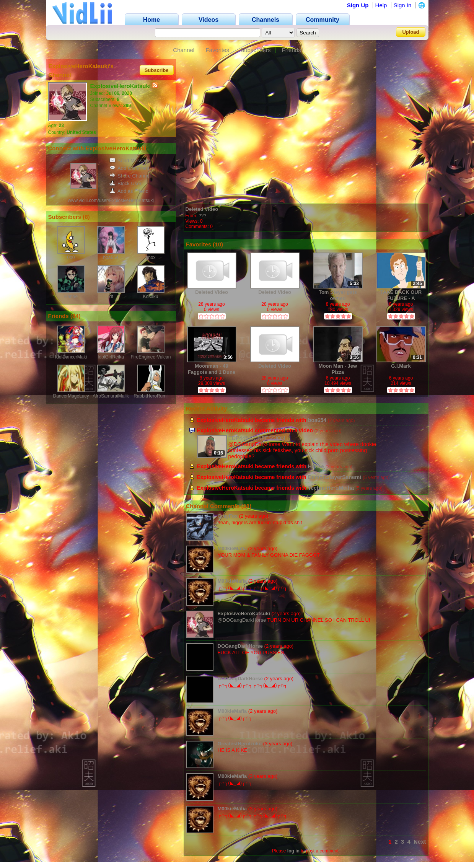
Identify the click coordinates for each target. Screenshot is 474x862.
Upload (410, 32)
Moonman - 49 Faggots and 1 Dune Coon (211, 369)
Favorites (217, 50)
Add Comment (129, 168)
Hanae (71, 296)
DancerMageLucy (71, 396)
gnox (150, 257)
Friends (291, 50)
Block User (125, 183)
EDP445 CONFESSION (256, 438)
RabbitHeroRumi (151, 396)
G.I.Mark (400, 366)
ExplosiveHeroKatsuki (244, 613)
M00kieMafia (232, 548)
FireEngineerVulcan (151, 357)
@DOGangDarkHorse (242, 620)
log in (293, 851)
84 (75, 316)
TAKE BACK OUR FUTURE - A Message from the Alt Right (401, 295)
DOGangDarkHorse (240, 646)
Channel (183, 50)
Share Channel (130, 176)
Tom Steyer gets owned (338, 295)
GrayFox (228, 516)
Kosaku (150, 296)
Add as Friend (128, 191)
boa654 (110, 257)
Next (420, 841)
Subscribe (157, 70)
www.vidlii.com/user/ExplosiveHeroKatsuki (111, 200)
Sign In (403, 5)
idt (110, 296)
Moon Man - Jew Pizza (338, 369)
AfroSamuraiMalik (111, 396)
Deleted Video (202, 209)
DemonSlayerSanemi (334, 477)
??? (202, 215)
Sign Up (358, 5)
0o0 (71, 257)
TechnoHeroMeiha (331, 488)
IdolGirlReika (111, 357)
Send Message (130, 160)
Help (381, 5)
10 (218, 244)
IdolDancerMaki (71, 357)
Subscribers (255, 50)
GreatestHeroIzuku (240, 743)
